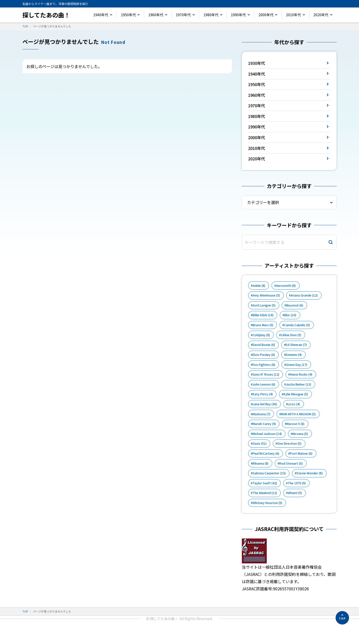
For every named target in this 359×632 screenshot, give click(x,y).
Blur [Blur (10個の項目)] (290, 315)
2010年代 (293, 14)
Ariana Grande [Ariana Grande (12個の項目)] (304, 295)
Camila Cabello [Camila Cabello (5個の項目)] (297, 325)
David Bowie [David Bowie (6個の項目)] (264, 344)
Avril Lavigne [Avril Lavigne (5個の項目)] (264, 305)
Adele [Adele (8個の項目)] (259, 285)
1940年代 (100, 14)
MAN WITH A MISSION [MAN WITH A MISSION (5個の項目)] (298, 414)
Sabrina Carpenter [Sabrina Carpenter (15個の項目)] (269, 473)
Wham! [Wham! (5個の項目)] (295, 493)
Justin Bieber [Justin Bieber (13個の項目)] (298, 384)
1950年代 (128, 14)
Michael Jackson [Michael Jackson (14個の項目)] (267, 433)
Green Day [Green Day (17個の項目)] (296, 364)
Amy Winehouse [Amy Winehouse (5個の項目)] (266, 295)
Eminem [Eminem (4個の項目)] (294, 354)
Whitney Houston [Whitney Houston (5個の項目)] (267, 503)
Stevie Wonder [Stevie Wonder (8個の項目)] (309, 473)
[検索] (330, 242)
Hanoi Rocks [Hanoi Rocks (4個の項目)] (301, 374)
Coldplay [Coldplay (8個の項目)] (261, 335)
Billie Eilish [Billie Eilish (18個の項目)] (263, 315)
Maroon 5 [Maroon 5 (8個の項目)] (295, 423)
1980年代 (210, 14)
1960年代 (155, 14)
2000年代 (266, 14)
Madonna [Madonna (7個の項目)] (261, 414)
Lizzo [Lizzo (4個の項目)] (294, 404)
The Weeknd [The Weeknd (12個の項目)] (265, 493)
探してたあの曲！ (46, 14)
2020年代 (320, 14)
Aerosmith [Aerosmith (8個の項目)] (286, 285)
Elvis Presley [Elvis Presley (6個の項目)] (264, 354)
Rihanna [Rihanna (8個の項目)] (261, 463)
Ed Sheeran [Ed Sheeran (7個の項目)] (296, 344)
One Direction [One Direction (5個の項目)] (289, 443)
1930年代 (256, 63)
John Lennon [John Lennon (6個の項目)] (264, 384)
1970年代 (183, 14)
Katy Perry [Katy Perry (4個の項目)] (263, 394)
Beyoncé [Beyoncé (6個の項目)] (294, 305)
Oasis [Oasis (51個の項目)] (260, 443)
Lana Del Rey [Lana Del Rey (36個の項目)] (265, 404)
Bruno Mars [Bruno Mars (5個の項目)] (263, 325)
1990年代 (238, 14)
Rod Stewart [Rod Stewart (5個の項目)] (291, 463)
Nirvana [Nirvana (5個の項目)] (300, 433)
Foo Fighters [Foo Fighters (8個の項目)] (264, 364)
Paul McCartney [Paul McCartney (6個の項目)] (266, 453)
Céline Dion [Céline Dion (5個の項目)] (291, 335)
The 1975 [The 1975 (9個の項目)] (297, 483)
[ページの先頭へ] (342, 618)
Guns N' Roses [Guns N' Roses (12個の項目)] (266, 374)
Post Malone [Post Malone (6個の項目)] (301, 453)
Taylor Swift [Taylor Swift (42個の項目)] (265, 483)
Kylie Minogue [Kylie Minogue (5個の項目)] (295, 394)
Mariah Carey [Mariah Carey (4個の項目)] (264, 423)
